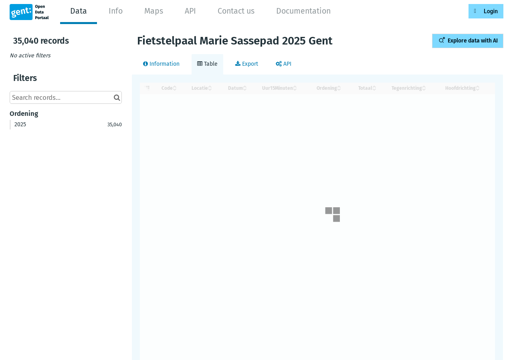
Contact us (236, 11)
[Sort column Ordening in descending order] (339, 88)
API (190, 11)
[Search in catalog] (117, 97)
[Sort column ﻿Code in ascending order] (175, 86)
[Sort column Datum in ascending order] (245, 86)
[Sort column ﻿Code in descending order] (175, 88)
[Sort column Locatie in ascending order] (210, 86)
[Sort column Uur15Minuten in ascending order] (295, 86)
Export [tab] (246, 64)
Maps (153, 11)
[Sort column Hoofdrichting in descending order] (478, 88)
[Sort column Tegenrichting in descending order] (424, 88)
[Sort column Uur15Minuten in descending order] (295, 88)
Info (116, 11)
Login (491, 11)
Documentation (303, 11)
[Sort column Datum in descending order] (245, 88)
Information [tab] (161, 64)
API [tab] (283, 64)
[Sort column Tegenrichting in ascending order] (424, 86)
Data (78, 11)
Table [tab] (207, 64)
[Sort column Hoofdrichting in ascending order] (478, 86)
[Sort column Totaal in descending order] (374, 88)
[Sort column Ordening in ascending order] (339, 86)
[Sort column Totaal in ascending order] (374, 86)
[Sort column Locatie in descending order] (210, 88)
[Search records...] (66, 97)
